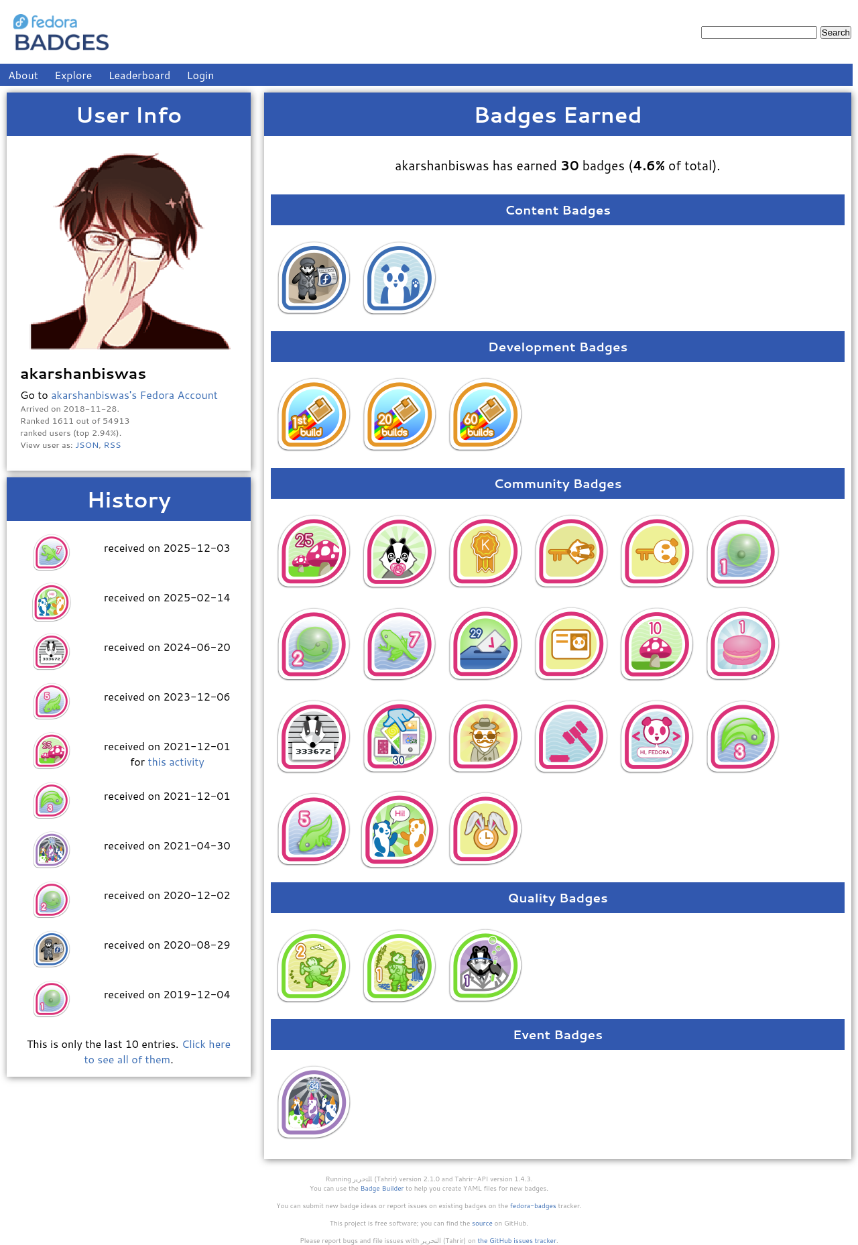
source (482, 1223)
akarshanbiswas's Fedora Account (134, 394)
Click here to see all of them (157, 1051)
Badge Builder (382, 1188)
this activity (175, 761)
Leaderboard (140, 74)
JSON (87, 444)
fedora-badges (533, 1205)
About (23, 74)
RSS (112, 444)
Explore (73, 74)
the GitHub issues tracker (516, 1240)
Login (200, 74)
